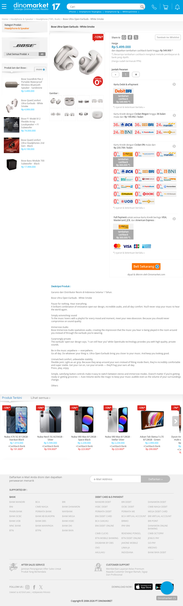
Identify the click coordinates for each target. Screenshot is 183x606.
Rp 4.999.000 (27, 109)
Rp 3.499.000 (27, 91)
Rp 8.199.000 (27, 149)
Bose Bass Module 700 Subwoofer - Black (32, 162)
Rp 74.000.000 (28, 130)
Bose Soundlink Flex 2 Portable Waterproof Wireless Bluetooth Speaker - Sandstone (32, 83)
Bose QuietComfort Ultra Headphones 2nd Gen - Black (32, 142)
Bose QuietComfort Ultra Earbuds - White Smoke (32, 103)
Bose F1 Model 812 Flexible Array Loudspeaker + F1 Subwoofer (31, 123)
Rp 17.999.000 (28, 166)
